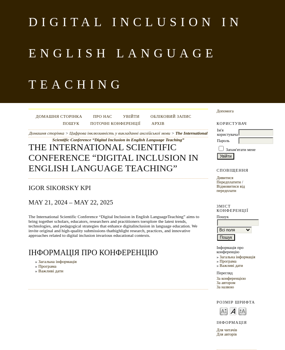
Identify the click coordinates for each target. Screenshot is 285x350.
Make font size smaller (224, 310)
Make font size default (233, 310)
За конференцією (231, 278)
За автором (226, 283)
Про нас (102, 116)
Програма (228, 261)
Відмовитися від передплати (231, 188)
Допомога (225, 111)
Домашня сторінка (59, 116)
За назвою (225, 287)
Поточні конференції (115, 123)
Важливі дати (231, 265)
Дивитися (225, 178)
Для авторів (227, 334)
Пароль (223, 141)
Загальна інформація (237, 257)
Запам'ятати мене (240, 149)
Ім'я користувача (227, 132)
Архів (157, 123)
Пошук (71, 123)
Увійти (131, 116)
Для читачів (227, 330)
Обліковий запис (170, 116)
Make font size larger (242, 310)
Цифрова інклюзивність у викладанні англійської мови (119, 133)
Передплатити (229, 182)
